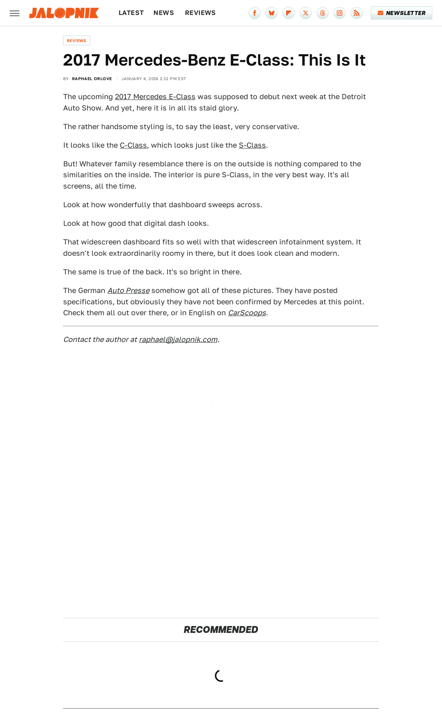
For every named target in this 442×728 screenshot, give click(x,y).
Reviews (200, 13)
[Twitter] (306, 13)
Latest (131, 13)
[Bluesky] (272, 13)
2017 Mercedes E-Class (155, 96)
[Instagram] (340, 13)
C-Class (133, 145)
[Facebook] (255, 13)
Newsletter (402, 13)
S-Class (252, 145)
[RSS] (357, 13)
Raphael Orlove (92, 78)
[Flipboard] (289, 13)
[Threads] (323, 13)
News (163, 13)
